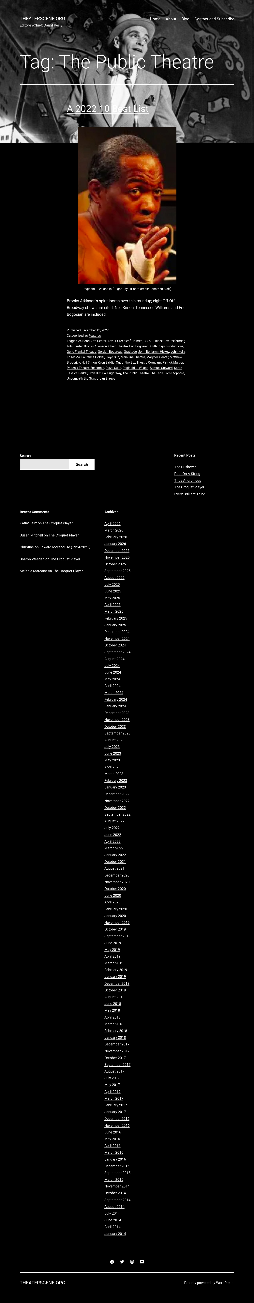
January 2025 (115, 625)
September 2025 (117, 571)
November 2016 (117, 1125)
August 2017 (114, 1071)
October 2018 (115, 990)
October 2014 (115, 1193)
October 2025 (115, 564)
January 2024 (115, 706)
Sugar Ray (114, 373)
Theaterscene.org (42, 18)
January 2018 (115, 1037)
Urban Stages (106, 378)
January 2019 (115, 976)
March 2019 (113, 963)
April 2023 (112, 767)
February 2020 (115, 909)
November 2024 (117, 638)
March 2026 (113, 530)
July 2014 (112, 1213)
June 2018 (112, 1004)
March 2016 (113, 1152)
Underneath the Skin (81, 378)
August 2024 (114, 659)
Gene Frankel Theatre (82, 351)
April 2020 (112, 902)
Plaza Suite (113, 368)
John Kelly (178, 351)
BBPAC (149, 341)
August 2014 (114, 1206)
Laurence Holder (92, 357)
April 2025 (112, 605)
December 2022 (116, 794)
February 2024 (115, 699)
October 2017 (115, 1058)
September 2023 (117, 733)
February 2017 (115, 1105)
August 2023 (114, 740)
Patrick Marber (173, 362)
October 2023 (115, 726)
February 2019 (115, 970)
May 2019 (112, 950)
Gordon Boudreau (110, 351)
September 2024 (117, 652)
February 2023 (115, 780)
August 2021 (114, 868)
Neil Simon (89, 362)
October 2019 (115, 929)
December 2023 (116, 713)
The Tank (156, 373)
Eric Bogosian (139, 346)
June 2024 (112, 672)
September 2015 (117, 1173)
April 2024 (112, 686)
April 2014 (112, 1227)
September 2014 (117, 1200)
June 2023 (112, 753)
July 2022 (112, 828)
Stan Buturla (97, 373)
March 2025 (113, 611)
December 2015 (116, 1166)
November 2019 (117, 922)
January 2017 (115, 1112)
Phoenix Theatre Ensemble (85, 368)
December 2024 (116, 632)
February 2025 (115, 618)
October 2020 (115, 889)
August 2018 (114, 997)
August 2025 (114, 577)
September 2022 (117, 814)
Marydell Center (157, 357)
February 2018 (115, 1031)
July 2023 (112, 747)
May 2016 (112, 1139)
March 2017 (113, 1098)
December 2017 (116, 1044)
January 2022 (115, 855)
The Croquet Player (189, 487)
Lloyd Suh (112, 357)
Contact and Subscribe (214, 19)
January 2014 (115, 1234)
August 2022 (114, 821)
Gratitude (130, 351)
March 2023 (113, 774)
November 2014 (117, 1186)
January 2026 (115, 544)
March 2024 (113, 693)
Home (155, 19)
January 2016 (115, 1159)
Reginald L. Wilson (135, 368)
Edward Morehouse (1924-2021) (64, 547)
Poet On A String (187, 474)
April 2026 (112, 523)
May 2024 (112, 679)
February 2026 (115, 537)
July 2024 (112, 665)
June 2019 (112, 943)
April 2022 (112, 841)
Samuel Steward (161, 368)
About (171, 19)
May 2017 (112, 1085)
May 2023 (112, 760)
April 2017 (112, 1092)
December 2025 (116, 551)
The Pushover (185, 467)
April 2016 (112, 1146)
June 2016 (112, 1132)
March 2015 (113, 1179)
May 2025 (112, 598)
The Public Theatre (136, 373)
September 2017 (117, 1064)
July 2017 (112, 1078)
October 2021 (115, 862)
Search (25, 456)
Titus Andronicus (187, 480)
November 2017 (117, 1051)
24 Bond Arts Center (92, 341)
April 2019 (112, 956)
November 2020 (117, 882)
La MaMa (73, 357)
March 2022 (113, 848)
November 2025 (117, 557)
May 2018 (112, 1010)
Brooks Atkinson (95, 346)
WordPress (224, 1283)
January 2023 (115, 787)
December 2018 (116, 983)
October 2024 (115, 645)
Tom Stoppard (174, 373)
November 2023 (117, 719)
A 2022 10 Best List (108, 108)
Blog (185, 19)
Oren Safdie (106, 362)
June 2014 (112, 1220)
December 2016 (116, 1118)
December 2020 (116, 875)
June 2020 (112, 895)
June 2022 (112, 835)
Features (95, 335)
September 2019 (117, 936)
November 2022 (117, 801)
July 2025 (112, 584)
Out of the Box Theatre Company (138, 362)
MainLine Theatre (133, 357)
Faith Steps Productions (167, 346)
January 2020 (115, 916)
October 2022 (115, 807)
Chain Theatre (118, 346)
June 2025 (112, 591)
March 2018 (113, 1024)
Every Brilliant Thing (189, 494)
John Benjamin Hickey (153, 351)
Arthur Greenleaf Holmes (125, 341)
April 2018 (112, 1017)
